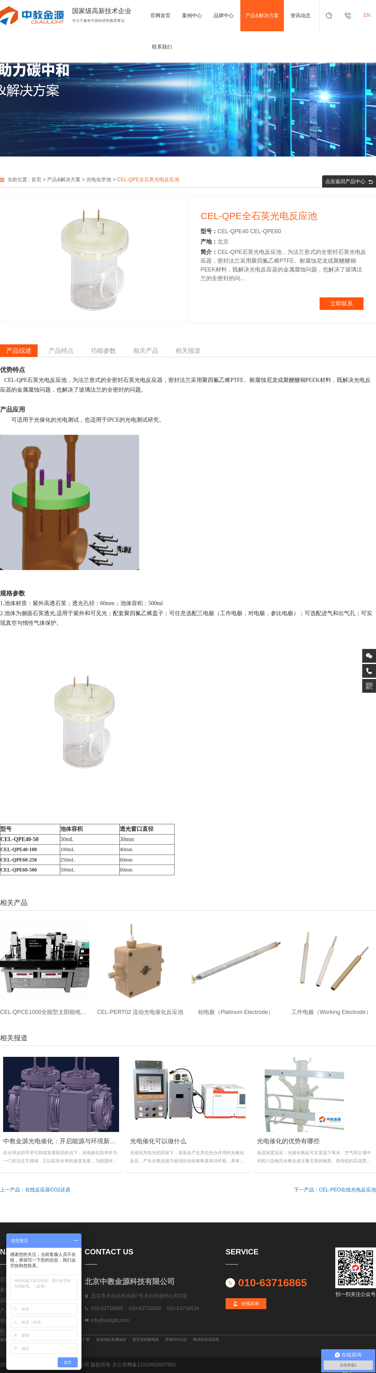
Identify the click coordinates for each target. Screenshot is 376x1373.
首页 (36, 179)
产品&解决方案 (262, 15)
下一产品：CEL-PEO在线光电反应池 (335, 1189)
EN (366, 15)
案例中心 (192, 15)
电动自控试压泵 (206, 1339)
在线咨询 (250, 1303)
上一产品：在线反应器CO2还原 (35, 1189)
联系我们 (162, 46)
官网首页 (160, 15)
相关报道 (188, 350)
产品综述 (18, 350)
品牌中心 (224, 15)
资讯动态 (300, 15)
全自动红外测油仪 (111, 1339)
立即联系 (341, 304)
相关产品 (145, 350)
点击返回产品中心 (349, 181)
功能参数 (103, 350)
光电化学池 (98, 179)
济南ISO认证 (176, 1339)
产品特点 (61, 350)
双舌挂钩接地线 (146, 1339)
